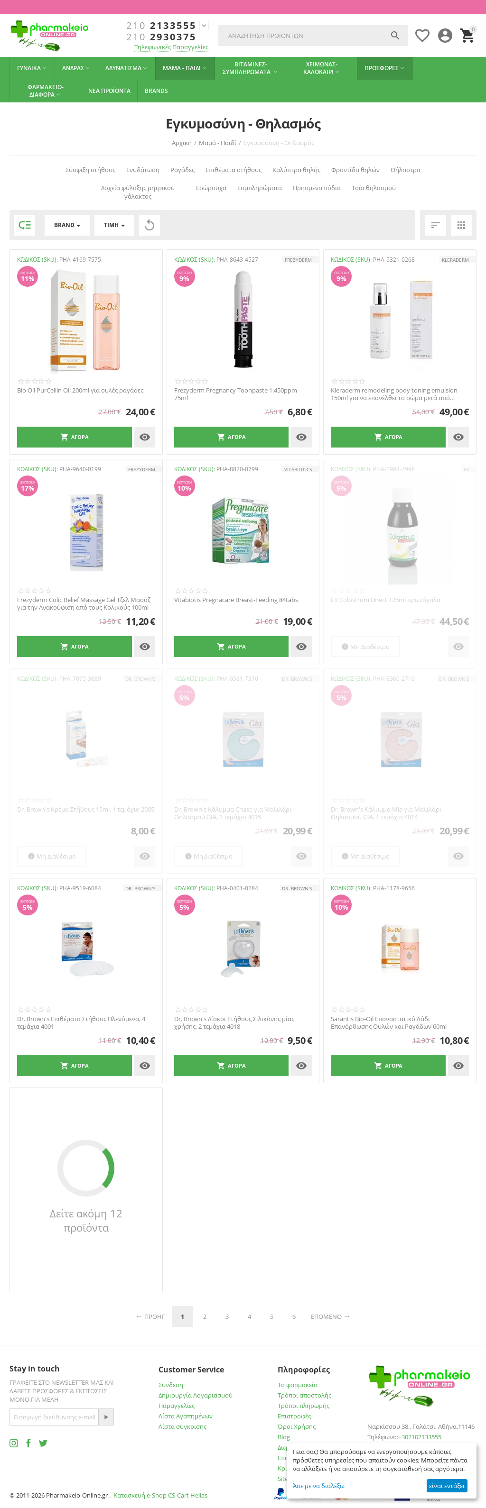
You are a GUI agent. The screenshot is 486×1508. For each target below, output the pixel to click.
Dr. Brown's (140, 679)
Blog (284, 1437)
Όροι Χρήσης (297, 1426)
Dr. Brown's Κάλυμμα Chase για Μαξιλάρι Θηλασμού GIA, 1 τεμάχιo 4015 (232, 813)
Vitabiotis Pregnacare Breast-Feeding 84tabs (236, 600)
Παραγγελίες (177, 1405)
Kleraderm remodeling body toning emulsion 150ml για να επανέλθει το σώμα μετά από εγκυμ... (394, 394)
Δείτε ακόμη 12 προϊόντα (86, 1220)
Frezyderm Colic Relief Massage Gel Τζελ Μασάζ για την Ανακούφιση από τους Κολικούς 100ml (83, 603)
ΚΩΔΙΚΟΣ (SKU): (37, 260)
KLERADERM (455, 259)
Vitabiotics (298, 469)
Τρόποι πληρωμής (303, 1405)
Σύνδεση (171, 1384)
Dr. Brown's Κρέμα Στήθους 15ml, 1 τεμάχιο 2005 (85, 809)
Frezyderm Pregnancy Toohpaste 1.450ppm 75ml (235, 394)
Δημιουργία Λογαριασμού (196, 1395)
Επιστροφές (294, 1416)
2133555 (161, 25)
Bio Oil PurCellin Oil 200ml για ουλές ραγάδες (80, 390)
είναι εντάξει (447, 1485)
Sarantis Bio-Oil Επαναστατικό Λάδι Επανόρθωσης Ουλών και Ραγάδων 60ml (389, 1022)
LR (466, 469)
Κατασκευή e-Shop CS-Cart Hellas (160, 1495)
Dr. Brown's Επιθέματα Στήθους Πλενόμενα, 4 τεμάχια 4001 (81, 1022)
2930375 (161, 37)
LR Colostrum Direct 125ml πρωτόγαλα (385, 600)
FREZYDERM (298, 259)
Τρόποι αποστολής (304, 1395)
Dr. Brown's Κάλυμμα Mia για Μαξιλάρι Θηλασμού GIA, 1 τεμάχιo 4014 (386, 813)
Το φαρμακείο (298, 1384)
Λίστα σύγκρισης (182, 1426)
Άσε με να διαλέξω (319, 1485)
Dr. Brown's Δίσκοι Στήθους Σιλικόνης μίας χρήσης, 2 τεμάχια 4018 (234, 1022)
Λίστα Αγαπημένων (186, 1416)
